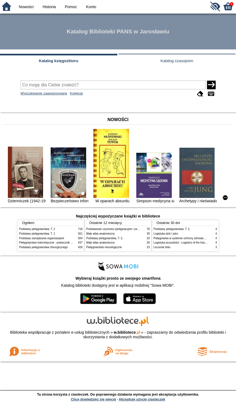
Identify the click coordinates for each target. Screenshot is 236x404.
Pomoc (71, 7)
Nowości (26, 7)
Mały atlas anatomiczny (100, 233)
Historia (49, 7)
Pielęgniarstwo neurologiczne (104, 247)
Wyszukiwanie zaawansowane (44, 93)
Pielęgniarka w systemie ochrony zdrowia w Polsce (184, 238)
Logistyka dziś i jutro (166, 233)
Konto (91, 7)
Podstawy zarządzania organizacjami (41, 238)
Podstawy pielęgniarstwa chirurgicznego (43, 247)
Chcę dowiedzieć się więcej (93, 399)
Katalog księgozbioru (58, 61)
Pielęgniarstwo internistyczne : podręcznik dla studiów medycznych (59, 242)
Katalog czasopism (176, 61)
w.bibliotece (127, 332)
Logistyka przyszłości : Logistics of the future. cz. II (184, 242)
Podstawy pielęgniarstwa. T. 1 (37, 233)
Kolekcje (76, 93)
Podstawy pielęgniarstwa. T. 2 (37, 229)
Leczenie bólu (162, 247)
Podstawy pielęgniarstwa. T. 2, (104, 238)
